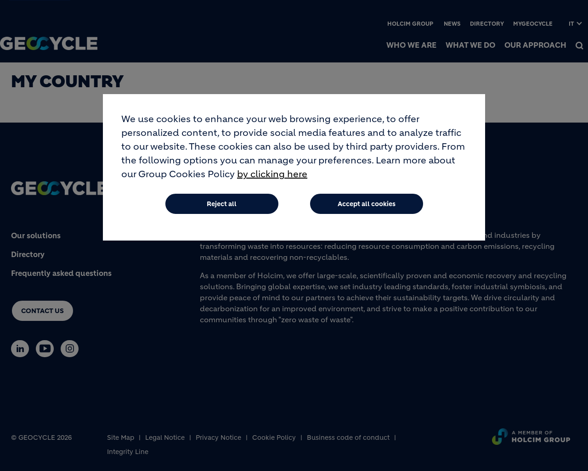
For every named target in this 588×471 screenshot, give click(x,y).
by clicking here (272, 176)
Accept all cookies (367, 206)
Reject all (222, 206)
